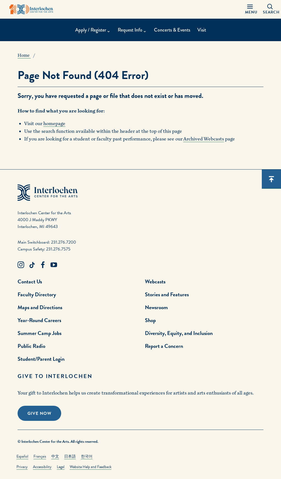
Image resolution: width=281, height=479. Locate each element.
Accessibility (42, 467)
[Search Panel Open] (270, 9)
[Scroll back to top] (271, 179)
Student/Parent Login (41, 359)
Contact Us (30, 281)
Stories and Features (167, 294)
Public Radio (31, 346)
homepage (54, 123)
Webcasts (155, 281)
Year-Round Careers (39, 320)
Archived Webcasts (203, 139)
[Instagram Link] (21, 265)
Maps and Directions (40, 307)
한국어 (86, 456)
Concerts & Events (172, 29)
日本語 (70, 456)
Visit (201, 29)
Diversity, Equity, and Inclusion (179, 333)
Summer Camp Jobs (39, 333)
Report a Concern (164, 346)
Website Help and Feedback (90, 467)
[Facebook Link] (43, 265)
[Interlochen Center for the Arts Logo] (31, 9)
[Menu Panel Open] (250, 9)
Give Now (39, 413)
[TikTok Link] (32, 265)
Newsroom (156, 307)
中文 (55, 456)
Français (39, 456)
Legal (60, 467)
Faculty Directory (37, 294)
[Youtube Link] (53, 265)
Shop (150, 320)
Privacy (22, 467)
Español (22, 456)
